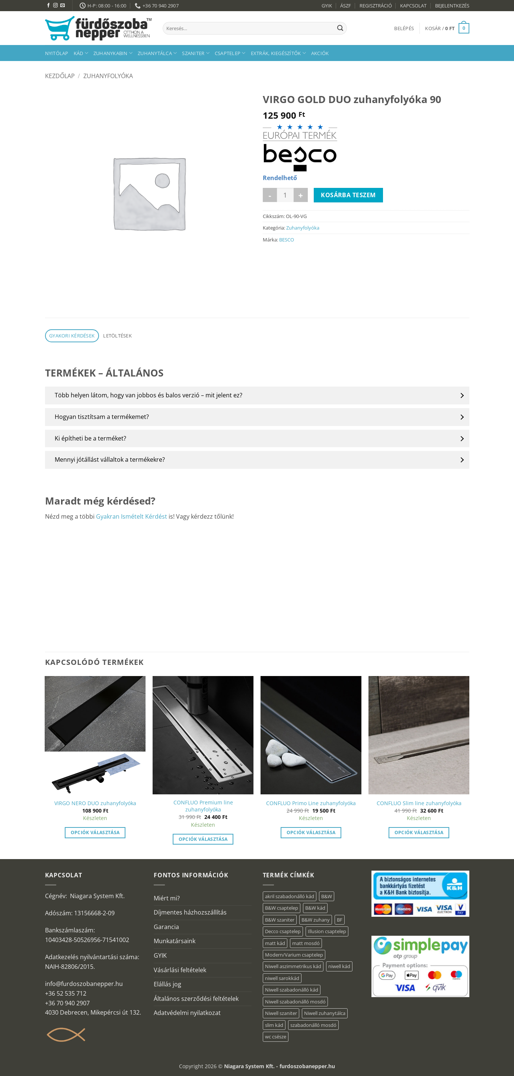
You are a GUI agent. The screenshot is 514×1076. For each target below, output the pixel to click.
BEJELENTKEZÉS (452, 5)
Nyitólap (56, 53)
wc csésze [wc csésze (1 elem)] (275, 1036)
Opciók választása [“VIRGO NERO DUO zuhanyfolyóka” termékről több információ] (95, 832)
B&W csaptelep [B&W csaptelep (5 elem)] (281, 907)
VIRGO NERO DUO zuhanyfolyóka (95, 803)
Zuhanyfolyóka (108, 76)
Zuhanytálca (157, 53)
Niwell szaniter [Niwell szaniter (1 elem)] (281, 1013)
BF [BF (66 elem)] (339, 919)
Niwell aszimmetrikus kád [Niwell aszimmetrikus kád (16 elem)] (293, 966)
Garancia (166, 927)
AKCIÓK (320, 53)
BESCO (286, 239)
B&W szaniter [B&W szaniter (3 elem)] (279, 919)
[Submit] (340, 28)
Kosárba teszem (348, 195)
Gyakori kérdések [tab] (72, 335)
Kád (81, 53)
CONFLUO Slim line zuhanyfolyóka (419, 803)
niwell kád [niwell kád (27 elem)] (339, 966)
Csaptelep (230, 53)
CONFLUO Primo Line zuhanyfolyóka (311, 803)
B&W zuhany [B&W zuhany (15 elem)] (315, 919)
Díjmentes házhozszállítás (190, 912)
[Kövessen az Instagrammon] (55, 5)
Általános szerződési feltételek (196, 999)
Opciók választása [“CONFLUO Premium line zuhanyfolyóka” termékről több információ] (203, 839)
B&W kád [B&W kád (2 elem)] (315, 907)
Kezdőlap (60, 76)
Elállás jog (167, 984)
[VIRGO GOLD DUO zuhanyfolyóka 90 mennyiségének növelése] (301, 195)
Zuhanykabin (113, 53)
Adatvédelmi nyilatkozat (187, 1013)
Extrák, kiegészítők (278, 53)
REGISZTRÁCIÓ (376, 5)
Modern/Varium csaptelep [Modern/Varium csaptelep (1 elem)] (294, 954)
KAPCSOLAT (413, 5)
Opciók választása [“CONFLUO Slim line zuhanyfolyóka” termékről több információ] (419, 832)
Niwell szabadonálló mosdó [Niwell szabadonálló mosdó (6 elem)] (295, 1001)
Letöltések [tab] (117, 335)
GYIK (327, 5)
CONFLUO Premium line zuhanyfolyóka (203, 806)
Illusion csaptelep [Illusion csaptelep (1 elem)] (327, 931)
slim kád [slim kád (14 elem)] (274, 1025)
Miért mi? (167, 898)
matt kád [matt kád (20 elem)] (275, 943)
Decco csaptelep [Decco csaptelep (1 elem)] (283, 931)
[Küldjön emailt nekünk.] (62, 5)
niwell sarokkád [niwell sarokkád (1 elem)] (282, 978)
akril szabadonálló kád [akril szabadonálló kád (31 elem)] (289, 896)
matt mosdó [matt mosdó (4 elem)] (306, 943)
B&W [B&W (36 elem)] (326, 896)
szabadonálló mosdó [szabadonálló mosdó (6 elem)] (313, 1025)
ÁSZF (345, 5)
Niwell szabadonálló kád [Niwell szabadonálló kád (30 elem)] (291, 989)
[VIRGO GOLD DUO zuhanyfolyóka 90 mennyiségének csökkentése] (270, 195)
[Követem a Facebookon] (48, 5)
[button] (404, 28)
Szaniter (196, 53)
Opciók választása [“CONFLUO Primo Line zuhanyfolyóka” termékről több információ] (311, 832)
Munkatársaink (174, 941)
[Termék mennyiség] (285, 195)
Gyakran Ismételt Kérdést (131, 516)
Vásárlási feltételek (180, 970)
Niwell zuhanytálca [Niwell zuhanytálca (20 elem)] (324, 1013)
